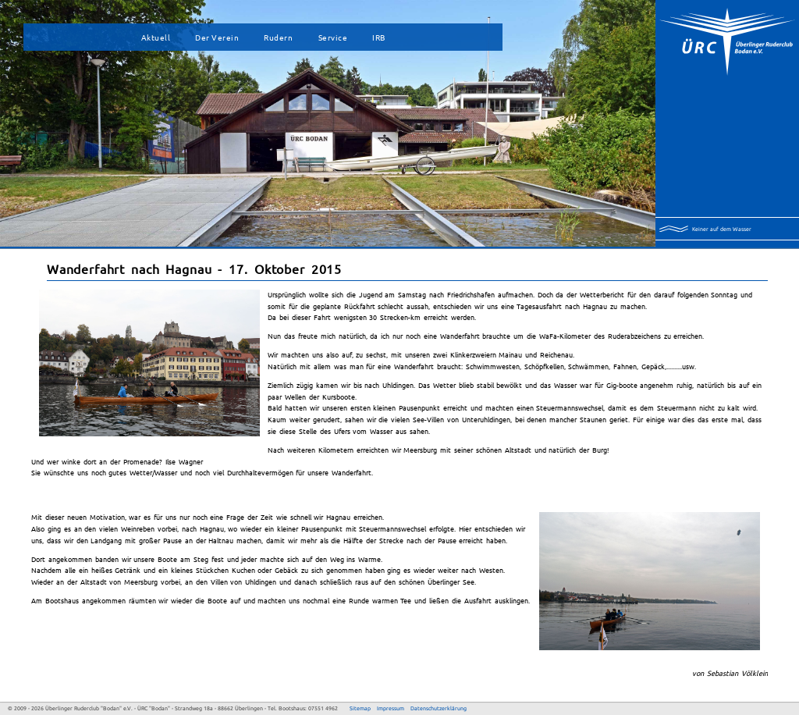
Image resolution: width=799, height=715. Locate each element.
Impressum (390, 708)
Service (333, 37)
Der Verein (217, 37)
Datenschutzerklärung (438, 708)
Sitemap (360, 708)
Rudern (278, 37)
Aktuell (156, 37)
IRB (378, 37)
